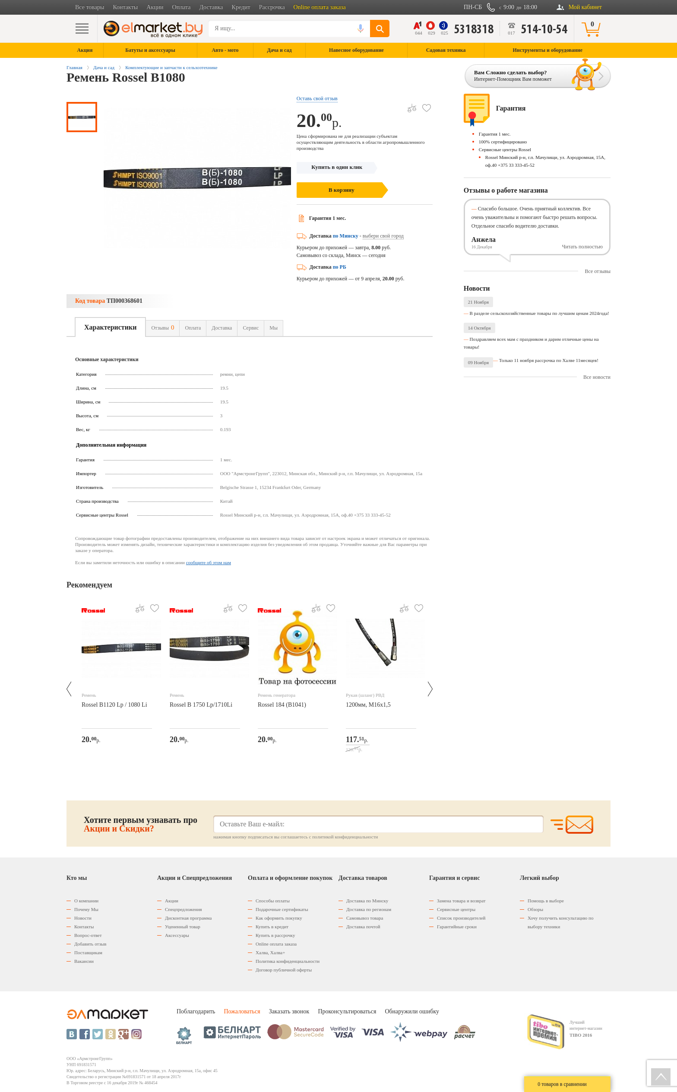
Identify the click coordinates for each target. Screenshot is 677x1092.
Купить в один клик (336, 167)
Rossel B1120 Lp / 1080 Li (114, 705)
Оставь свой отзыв (317, 98)
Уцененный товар (182, 926)
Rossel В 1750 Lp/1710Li (201, 705)
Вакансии (84, 961)
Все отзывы (598, 271)
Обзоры (535, 909)
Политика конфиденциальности (288, 961)
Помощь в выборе (546, 900)
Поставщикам (88, 952)
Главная (74, 67)
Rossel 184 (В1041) (282, 705)
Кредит (241, 7)
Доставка (211, 7)
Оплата (181, 7)
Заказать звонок (289, 1011)
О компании (86, 900)
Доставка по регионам (368, 909)
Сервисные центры (456, 909)
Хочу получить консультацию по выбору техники (560, 922)
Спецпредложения (183, 909)
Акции (154, 7)
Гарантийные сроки (457, 926)
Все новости (597, 377)
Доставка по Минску (367, 900)
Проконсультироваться (347, 1011)
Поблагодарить (196, 1011)
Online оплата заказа (320, 7)
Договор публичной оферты (284, 969)
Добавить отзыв (90, 943)
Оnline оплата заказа (276, 943)
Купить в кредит (272, 926)
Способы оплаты (273, 900)
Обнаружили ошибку (412, 1011)
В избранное (423, 105)
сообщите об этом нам (208, 562)
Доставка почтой (363, 926)
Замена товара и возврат (461, 900)
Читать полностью (582, 247)
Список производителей (461, 918)
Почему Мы (86, 909)
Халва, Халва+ (270, 952)
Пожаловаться (242, 1011)
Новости (83, 918)
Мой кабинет (585, 7)
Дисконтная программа (188, 918)
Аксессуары (177, 935)
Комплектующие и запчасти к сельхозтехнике (171, 67)
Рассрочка (272, 7)
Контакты (125, 7)
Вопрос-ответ (88, 935)
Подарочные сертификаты (282, 909)
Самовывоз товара (364, 918)
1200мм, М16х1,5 (368, 705)
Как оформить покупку (279, 918)
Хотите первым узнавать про (140, 824)
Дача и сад (103, 67)
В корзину (341, 190)
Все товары (89, 7)
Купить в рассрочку (275, 935)
